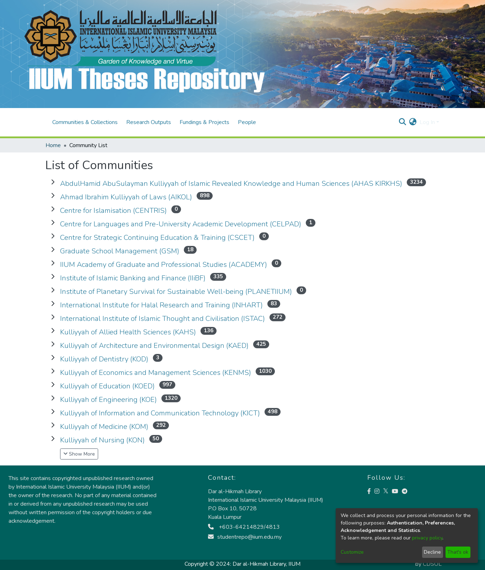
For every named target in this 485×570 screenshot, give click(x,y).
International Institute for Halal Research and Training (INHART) (161, 305)
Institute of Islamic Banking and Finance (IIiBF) (133, 278)
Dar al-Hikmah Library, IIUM (266, 564)
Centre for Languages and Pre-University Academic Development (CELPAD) (180, 224)
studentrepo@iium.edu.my (245, 537)
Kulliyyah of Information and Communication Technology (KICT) (160, 413)
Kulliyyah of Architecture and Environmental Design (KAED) (154, 345)
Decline (432, 552)
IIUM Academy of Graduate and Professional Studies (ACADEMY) (163, 264)
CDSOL (432, 564)
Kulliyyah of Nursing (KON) (102, 440)
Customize (352, 552)
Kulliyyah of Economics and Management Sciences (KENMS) (155, 372)
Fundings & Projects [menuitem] (204, 122)
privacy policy (427, 537)
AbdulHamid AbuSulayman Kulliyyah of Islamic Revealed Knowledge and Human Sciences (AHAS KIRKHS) (231, 183)
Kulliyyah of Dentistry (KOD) (104, 359)
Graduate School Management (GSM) (119, 251)
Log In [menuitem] (427, 122)
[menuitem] (413, 122)
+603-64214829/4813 (244, 527)
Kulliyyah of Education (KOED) (107, 386)
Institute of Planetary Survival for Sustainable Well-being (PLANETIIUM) (176, 291)
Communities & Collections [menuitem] (85, 122)
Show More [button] (79, 454)
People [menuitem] (247, 122)
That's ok (457, 552)
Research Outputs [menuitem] (148, 122)
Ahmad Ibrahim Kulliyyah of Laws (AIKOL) (126, 197)
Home (53, 145)
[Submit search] (402, 122)
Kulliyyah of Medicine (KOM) (104, 426)
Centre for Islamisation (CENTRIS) (113, 210)
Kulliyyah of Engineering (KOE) (108, 399)
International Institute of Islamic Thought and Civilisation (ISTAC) (162, 318)
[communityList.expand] (52, 182)
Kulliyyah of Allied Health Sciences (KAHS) (128, 332)
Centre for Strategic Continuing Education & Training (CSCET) (157, 237)
